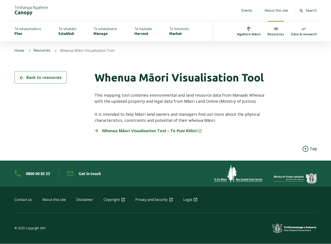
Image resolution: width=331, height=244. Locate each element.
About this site (276, 10)
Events (246, 10)
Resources (42, 50)
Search (308, 10)
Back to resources (40, 77)
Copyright (114, 199)
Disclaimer (84, 199)
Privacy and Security (154, 199)
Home (19, 50)
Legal (190, 199)
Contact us (23, 199)
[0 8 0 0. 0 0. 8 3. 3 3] (32, 174)
